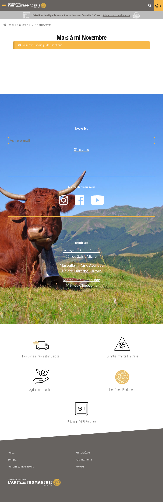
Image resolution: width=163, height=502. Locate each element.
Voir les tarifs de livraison (116, 15)
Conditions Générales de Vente (21, 466)
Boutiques (12, 459)
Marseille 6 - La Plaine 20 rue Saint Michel (81, 253)
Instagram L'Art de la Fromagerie (63, 200)
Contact (11, 452)
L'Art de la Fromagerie (27, 5)
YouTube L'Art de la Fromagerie (97, 200)
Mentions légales (83, 452)
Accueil (11, 25)
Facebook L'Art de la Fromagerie (79, 200)
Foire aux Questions (84, 459)
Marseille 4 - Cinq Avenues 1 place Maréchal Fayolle (81, 268)
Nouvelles (80, 466)
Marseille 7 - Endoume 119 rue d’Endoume (81, 282)
